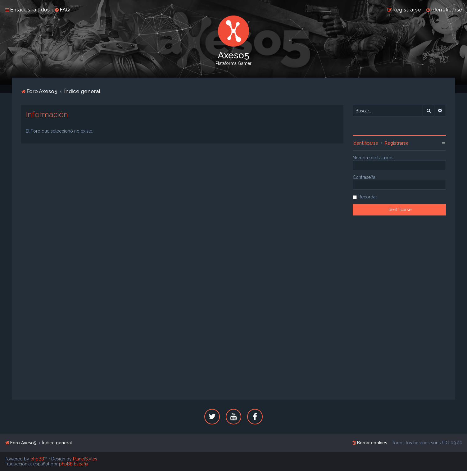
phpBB (37, 458)
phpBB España (73, 463)
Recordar (367, 196)
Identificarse (365, 143)
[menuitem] (62, 9)
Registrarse (397, 143)
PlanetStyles (85, 458)
